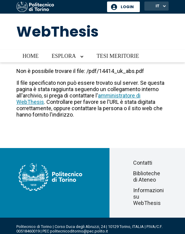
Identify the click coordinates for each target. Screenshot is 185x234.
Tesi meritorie (117, 56)
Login (127, 6)
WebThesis (57, 31)
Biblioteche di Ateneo (146, 176)
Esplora (64, 56)
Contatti (142, 163)
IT (158, 5)
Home (30, 56)
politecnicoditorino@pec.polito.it (79, 231)
